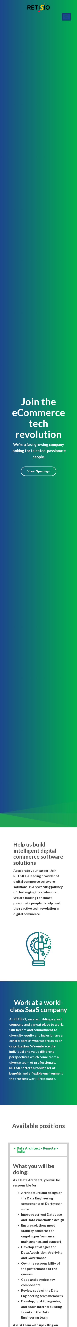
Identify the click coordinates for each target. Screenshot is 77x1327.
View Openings (38, 471)
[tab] (38, 1150)
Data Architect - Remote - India (37, 1149)
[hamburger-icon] (66, 17)
